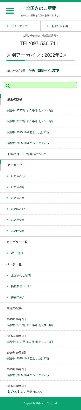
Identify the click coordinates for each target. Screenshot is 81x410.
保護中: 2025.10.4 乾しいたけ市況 (27, 132)
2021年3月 (17, 230)
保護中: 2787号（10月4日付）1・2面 (29, 121)
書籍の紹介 (18, 297)
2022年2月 (17, 219)
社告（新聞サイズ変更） (45, 70)
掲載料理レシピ (21, 286)
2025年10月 (18, 176)
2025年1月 (17, 198)
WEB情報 (17, 253)
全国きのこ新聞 (41, 8)
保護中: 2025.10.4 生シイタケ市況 (27, 143)
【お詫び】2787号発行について (26, 154)
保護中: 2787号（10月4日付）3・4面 (29, 110)
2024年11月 (18, 209)
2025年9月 (17, 187)
